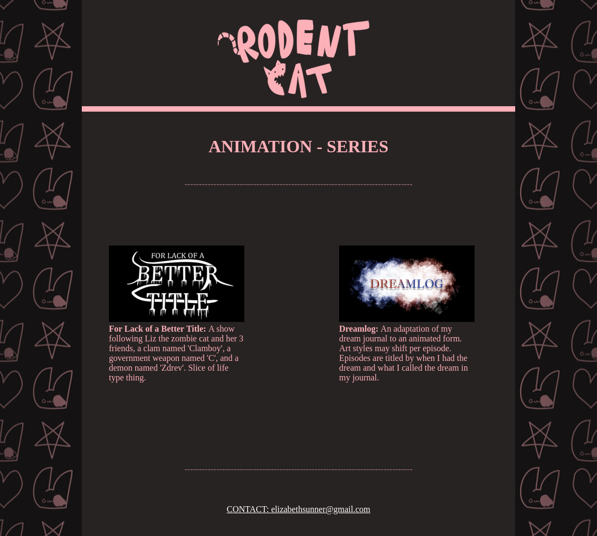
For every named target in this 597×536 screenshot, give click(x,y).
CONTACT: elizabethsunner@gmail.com (298, 509)
